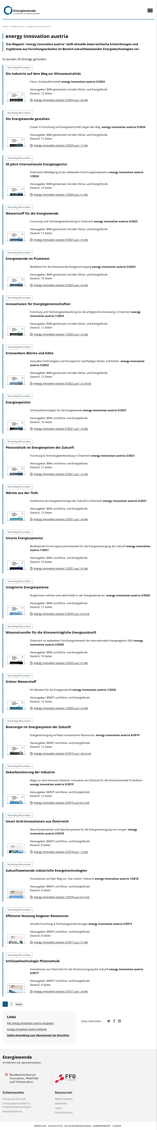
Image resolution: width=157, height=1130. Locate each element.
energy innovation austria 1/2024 (61, 194)
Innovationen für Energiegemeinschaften (38, 304)
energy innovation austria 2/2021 (61, 519)
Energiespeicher (18, 402)
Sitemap (117, 1125)
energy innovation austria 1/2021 (61, 568)
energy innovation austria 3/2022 (62, 383)
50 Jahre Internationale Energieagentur (36, 164)
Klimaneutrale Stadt (14, 1099)
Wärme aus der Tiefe (22, 493)
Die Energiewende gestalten (28, 119)
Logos (58, 1108)
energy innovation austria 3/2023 (61, 285)
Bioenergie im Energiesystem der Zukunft (38, 727)
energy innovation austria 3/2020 (61, 613)
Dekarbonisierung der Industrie (30, 772)
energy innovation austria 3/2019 (61, 802)
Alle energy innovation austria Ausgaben (30, 1023)
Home (5, 26)
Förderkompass (64, 1112)
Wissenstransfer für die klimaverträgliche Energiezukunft (51, 632)
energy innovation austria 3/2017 (61, 942)
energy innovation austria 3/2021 (61, 474)
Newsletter (61, 1103)
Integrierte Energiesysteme (27, 587)
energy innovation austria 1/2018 (61, 897)
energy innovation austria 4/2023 (61, 239)
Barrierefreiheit (102, 1125)
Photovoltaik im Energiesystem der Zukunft (40, 447)
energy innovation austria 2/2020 (61, 663)
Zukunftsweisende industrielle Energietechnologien (46, 870)
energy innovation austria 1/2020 (61, 708)
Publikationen (17, 26)
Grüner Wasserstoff (21, 681)
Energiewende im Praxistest (28, 258)
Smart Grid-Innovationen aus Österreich (37, 821)
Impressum (40, 1125)
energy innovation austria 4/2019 (62, 753)
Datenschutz (55, 1125)
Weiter (19, 1004)
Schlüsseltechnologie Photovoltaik (33, 961)
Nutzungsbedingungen (78, 1125)
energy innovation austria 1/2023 (61, 334)
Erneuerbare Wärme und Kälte (29, 353)
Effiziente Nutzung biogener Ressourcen (37, 916)
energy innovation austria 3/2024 (61, 100)
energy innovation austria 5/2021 (61, 428)
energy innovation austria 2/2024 (61, 145)
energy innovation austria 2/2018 (61, 851)
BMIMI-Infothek (64, 1099)
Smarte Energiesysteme (24, 538)
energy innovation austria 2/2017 (61, 991)
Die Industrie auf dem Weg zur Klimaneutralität (43, 74)
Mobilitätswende (12, 1111)
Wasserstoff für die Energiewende (32, 213)
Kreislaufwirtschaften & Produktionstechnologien (17, 1105)
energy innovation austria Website (27, 1029)
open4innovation (31, 1062)
